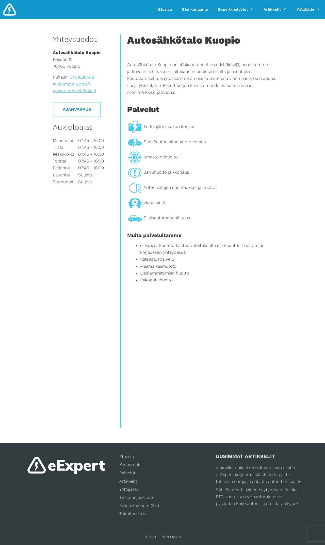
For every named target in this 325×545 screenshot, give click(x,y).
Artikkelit (277, 9)
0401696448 (82, 77)
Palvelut (127, 472)
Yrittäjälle (311, 9)
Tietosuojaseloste (136, 497)
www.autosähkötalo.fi (74, 90)
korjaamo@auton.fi (71, 83)
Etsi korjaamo (195, 9)
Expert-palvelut (238, 9)
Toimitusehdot (133, 513)
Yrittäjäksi (128, 489)
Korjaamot (129, 464)
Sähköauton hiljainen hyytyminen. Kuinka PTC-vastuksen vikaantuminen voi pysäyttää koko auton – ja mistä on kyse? (257, 496)
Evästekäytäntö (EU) (139, 505)
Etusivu (165, 9)
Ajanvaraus (77, 109)
